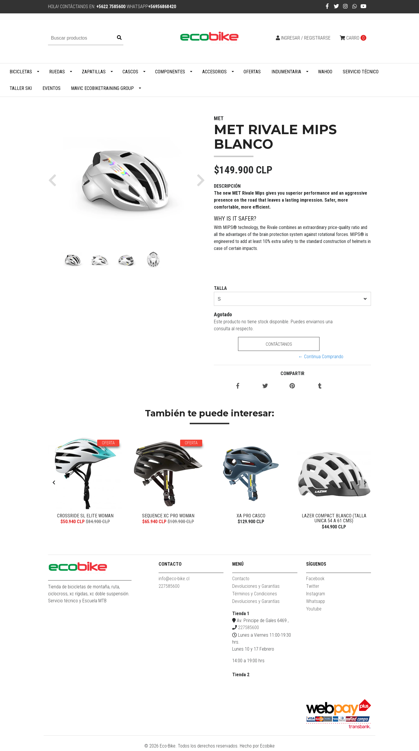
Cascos (130, 71)
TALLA (220, 288)
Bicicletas (21, 71)
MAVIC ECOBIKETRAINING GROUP (102, 88)
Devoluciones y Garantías (256, 587)
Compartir (292, 373)
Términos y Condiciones (254, 595)
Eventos (51, 88)
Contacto (240, 580)
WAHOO (325, 71)
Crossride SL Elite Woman (85, 516)
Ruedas (57, 71)
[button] (54, 179)
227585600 (169, 587)
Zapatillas (94, 71)
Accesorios (214, 71)
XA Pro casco (251, 516)
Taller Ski (21, 88)
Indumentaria (286, 71)
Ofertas (252, 71)
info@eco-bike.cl (174, 580)
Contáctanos (278, 344)
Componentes (170, 71)
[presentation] (54, 483)
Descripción (227, 186)
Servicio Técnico (361, 71)
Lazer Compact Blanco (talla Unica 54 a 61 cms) (334, 518)
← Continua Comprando (320, 356)
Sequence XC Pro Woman (168, 516)
